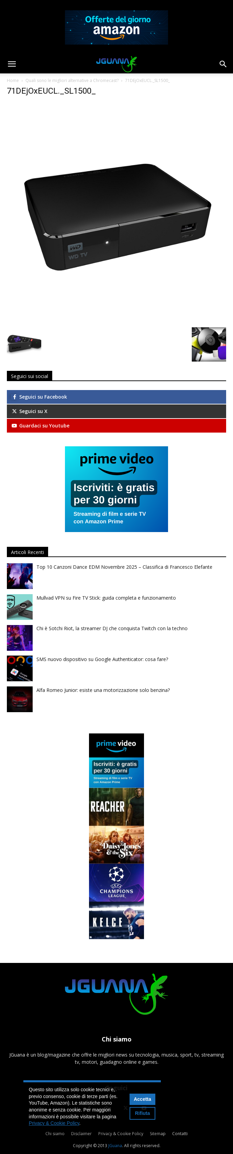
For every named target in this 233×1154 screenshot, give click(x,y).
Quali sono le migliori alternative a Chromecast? (72, 80)
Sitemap (158, 1134)
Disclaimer (81, 1134)
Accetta (142, 1099)
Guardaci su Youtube (40, 425)
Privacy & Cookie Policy (120, 1134)
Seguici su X (29, 411)
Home (13, 80)
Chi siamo (55, 1134)
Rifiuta (142, 1113)
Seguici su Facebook (39, 396)
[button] (12, 64)
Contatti (180, 1134)
